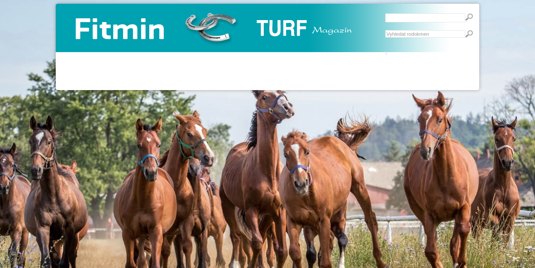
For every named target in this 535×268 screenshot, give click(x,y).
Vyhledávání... (385, 30)
